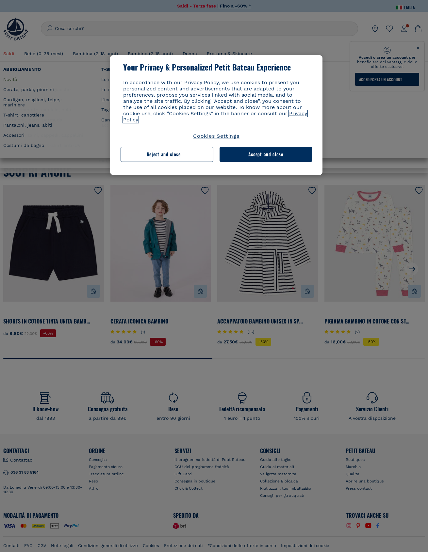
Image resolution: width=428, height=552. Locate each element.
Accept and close (265, 154)
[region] (216, 115)
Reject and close (164, 154)
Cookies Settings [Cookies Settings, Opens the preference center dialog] (216, 136)
